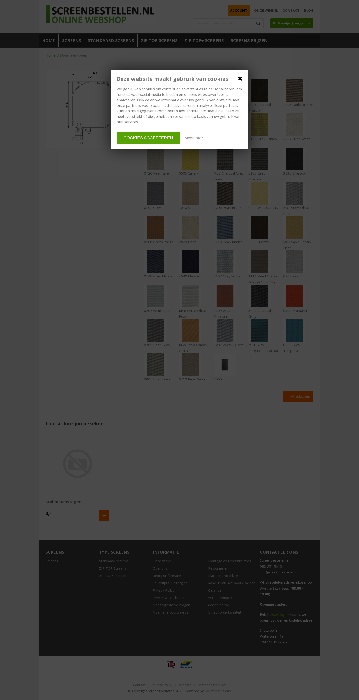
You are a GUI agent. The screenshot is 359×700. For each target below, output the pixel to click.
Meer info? (194, 137)
